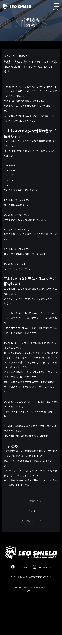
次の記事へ (31, 520)
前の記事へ (31, 501)
